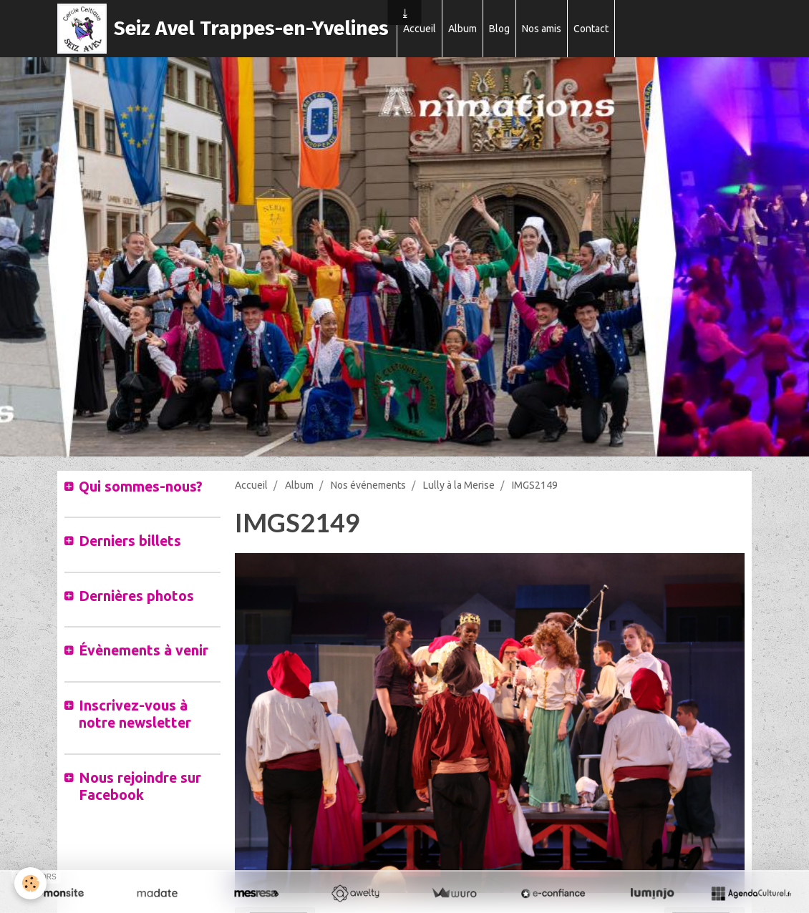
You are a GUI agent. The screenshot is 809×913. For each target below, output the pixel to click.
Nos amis (541, 28)
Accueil (419, 28)
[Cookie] (30, 883)
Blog (499, 28)
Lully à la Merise (459, 485)
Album (462, 28)
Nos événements (368, 485)
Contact (591, 28)
